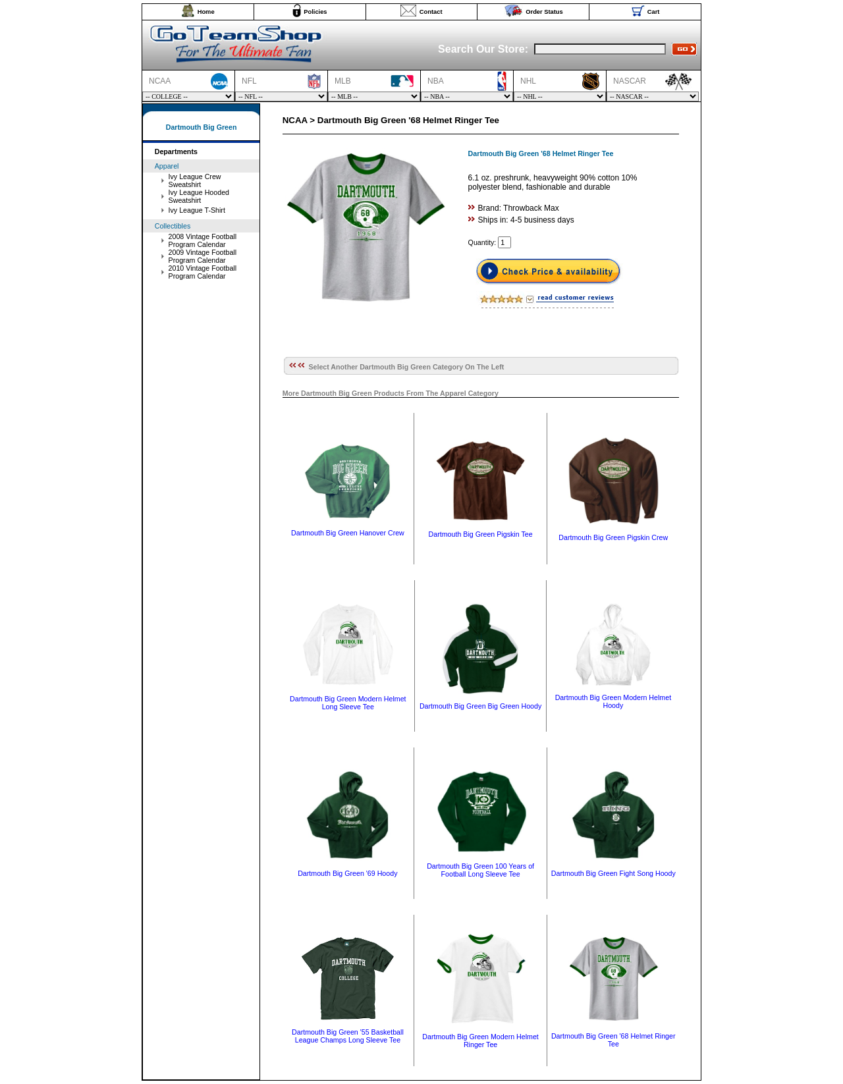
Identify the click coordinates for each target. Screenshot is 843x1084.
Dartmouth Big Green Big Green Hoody (480, 706)
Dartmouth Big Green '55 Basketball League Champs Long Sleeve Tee (348, 1036)
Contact (431, 12)
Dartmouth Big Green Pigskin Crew (613, 537)
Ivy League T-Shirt (197, 210)
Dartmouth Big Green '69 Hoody (347, 873)
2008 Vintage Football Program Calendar (203, 240)
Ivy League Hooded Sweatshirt (199, 196)
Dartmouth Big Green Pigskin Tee (481, 534)
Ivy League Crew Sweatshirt (195, 180)
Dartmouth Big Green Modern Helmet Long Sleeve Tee (348, 703)
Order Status (544, 12)
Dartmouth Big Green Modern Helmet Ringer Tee (480, 1040)
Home (206, 12)
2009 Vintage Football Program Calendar (203, 256)
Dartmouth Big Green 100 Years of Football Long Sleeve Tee (480, 870)
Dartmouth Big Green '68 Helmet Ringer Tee (613, 1040)
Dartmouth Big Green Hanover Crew (347, 533)
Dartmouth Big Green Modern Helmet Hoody (613, 701)
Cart (653, 12)
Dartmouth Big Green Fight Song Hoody (613, 873)
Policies (315, 12)
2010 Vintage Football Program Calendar (203, 272)
